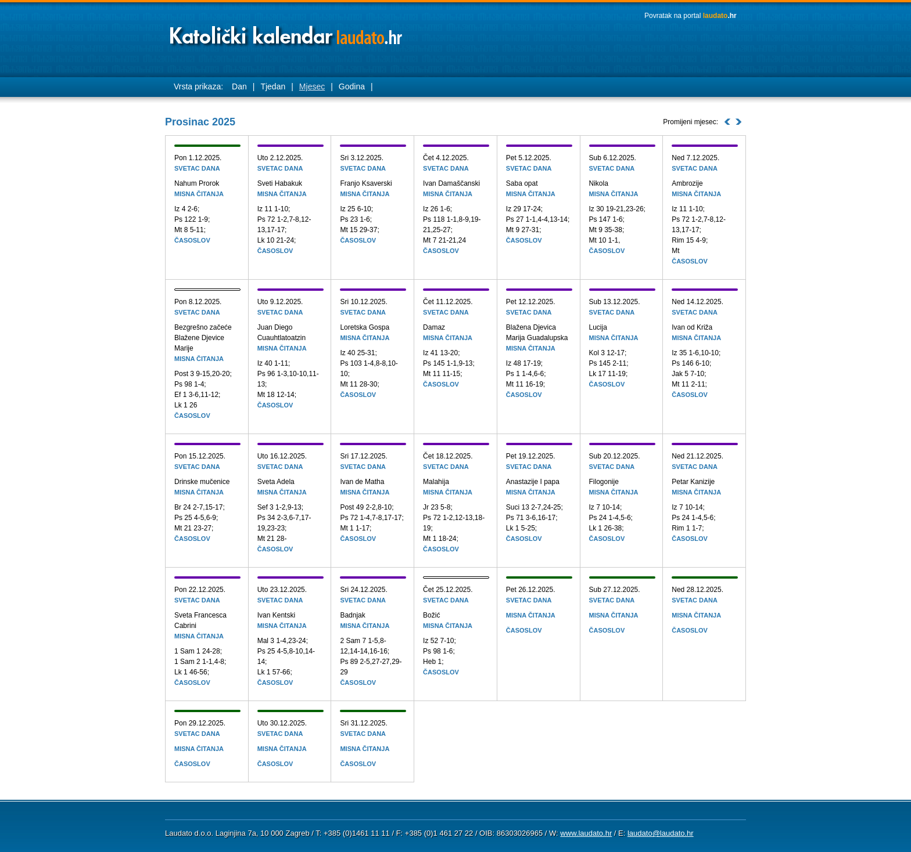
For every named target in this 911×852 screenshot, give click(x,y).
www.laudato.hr (586, 833)
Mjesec (312, 86)
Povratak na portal (690, 16)
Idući (738, 121)
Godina (352, 86)
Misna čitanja (199, 193)
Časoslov (192, 240)
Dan (239, 86)
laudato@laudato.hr (660, 833)
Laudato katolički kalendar (287, 32)
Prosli (727, 121)
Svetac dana (197, 168)
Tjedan (272, 86)
